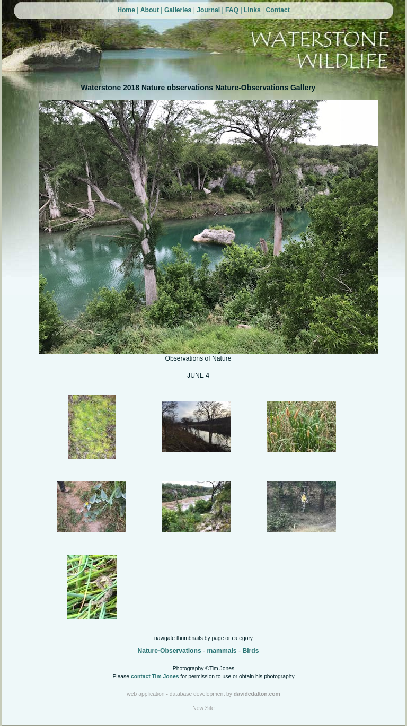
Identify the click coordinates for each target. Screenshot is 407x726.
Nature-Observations (169, 650)
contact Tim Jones (155, 676)
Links (252, 10)
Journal (208, 10)
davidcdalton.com (257, 694)
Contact (278, 10)
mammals (222, 650)
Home (126, 10)
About (149, 10)
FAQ (231, 10)
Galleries (177, 10)
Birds (250, 650)
